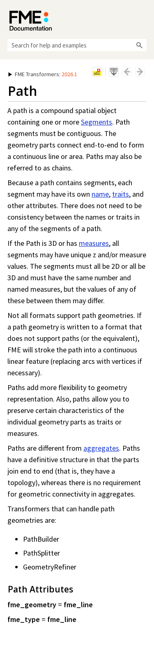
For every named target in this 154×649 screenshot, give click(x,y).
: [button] (42, 74)
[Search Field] (77, 45)
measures (94, 243)
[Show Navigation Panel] (142, 18)
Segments (96, 122)
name (100, 194)
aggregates (101, 448)
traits (120, 194)
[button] (139, 45)
